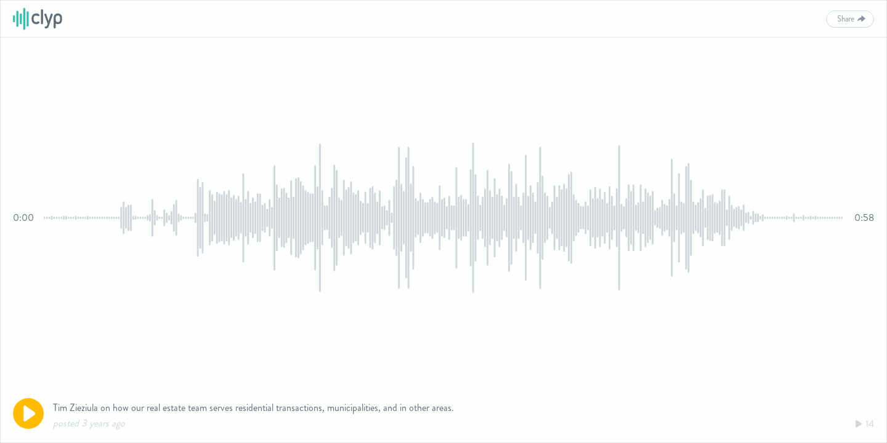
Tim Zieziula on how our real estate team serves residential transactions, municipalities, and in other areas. (253, 408)
